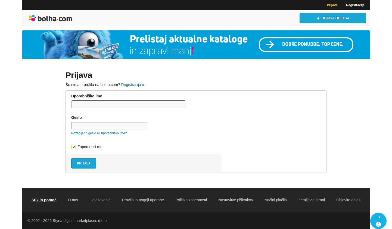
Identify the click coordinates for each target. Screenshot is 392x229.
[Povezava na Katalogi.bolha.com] (196, 44)
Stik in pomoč (44, 200)
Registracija (355, 5)
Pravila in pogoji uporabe (143, 200)
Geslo (76, 117)
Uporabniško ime (86, 96)
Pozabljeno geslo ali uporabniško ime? (99, 133)
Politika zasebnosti (191, 200)
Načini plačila (276, 200)
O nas (73, 200)
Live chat (378, 221)
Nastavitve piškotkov (235, 200)
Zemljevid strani (311, 200)
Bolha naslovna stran (50, 18)
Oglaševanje (100, 200)
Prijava (332, 5)
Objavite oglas (348, 200)
